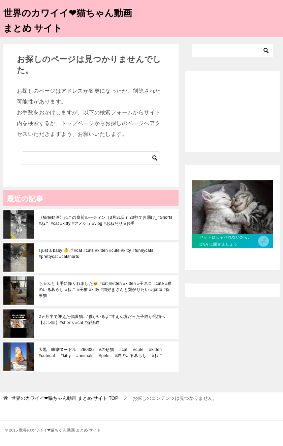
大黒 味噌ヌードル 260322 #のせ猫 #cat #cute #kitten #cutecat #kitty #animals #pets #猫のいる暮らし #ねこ (103, 352)
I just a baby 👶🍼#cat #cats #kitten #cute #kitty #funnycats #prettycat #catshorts (96, 253)
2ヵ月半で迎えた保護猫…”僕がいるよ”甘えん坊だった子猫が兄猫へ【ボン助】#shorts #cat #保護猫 (102, 319)
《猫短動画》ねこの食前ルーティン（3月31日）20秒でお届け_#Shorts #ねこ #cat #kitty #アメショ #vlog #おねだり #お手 (105, 220)
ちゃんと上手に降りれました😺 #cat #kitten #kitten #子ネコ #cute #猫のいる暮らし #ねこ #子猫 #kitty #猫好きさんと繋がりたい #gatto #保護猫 (105, 289)
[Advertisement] (232, 111)
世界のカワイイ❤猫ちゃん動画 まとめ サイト (69, 19)
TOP (64, 398)
